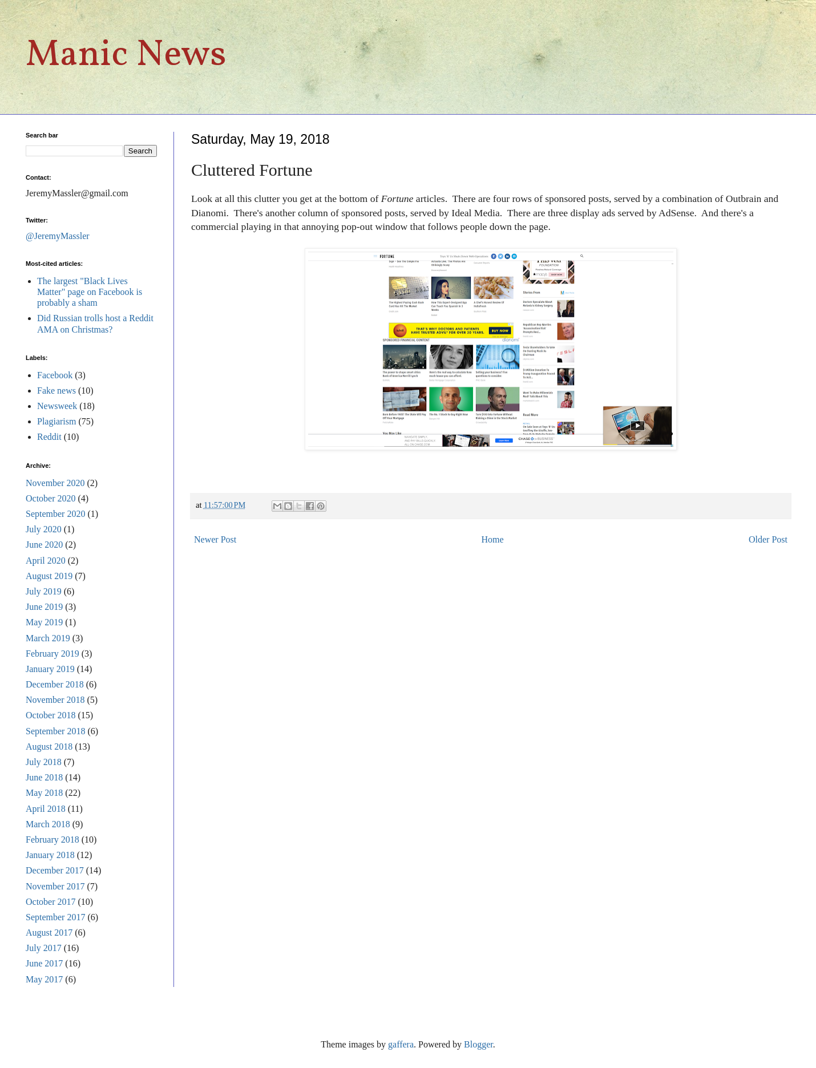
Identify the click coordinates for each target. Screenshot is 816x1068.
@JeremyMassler (58, 236)
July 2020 (44, 529)
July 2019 (44, 591)
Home (493, 539)
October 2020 (51, 498)
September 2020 (55, 514)
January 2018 (50, 855)
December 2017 (55, 870)
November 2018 (55, 700)
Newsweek (57, 406)
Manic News (126, 56)
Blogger (478, 1044)
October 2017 (51, 902)
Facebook (54, 375)
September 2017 (55, 917)
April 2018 (46, 809)
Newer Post (215, 539)
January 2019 (50, 669)
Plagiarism (56, 421)
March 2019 (48, 638)
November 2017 (55, 886)
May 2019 (44, 622)
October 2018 (51, 715)
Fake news (56, 390)
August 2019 (49, 576)
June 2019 (44, 607)
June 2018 (44, 777)
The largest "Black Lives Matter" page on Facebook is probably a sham (89, 292)
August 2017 (49, 932)
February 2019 (52, 653)
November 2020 (55, 483)
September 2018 (55, 731)
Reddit (49, 437)
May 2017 (44, 979)
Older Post (768, 539)
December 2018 (55, 684)
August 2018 (49, 746)
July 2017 (44, 948)
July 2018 (44, 762)
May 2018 (44, 793)
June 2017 (44, 963)
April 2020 (46, 560)
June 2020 (44, 544)
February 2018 (52, 839)
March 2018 (48, 824)
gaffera (401, 1044)
